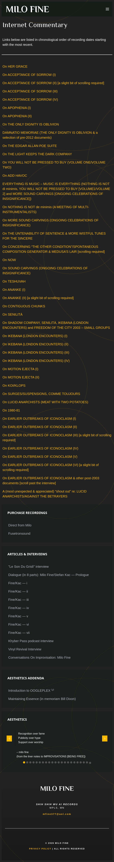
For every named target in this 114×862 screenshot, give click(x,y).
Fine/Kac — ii (18, 591)
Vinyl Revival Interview (24, 649)
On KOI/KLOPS (13, 385)
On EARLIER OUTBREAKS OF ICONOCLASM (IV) (40, 448)
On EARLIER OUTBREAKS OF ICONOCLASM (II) (39, 427)
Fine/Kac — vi (18, 624)
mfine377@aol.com (57, 814)
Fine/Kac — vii (19, 633)
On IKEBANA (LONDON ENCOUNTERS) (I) (34, 336)
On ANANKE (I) (13, 289)
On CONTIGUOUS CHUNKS (23, 306)
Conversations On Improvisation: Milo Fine (39, 657)
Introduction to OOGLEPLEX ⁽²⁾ (31, 690)
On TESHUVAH (13, 281)
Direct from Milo (19, 525)
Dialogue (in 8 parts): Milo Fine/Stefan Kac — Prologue (48, 575)
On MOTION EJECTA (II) (20, 377)
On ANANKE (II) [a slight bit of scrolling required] (38, 298)
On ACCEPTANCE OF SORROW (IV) (30, 99)
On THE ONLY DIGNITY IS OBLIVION (30, 124)
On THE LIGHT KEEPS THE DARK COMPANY (37, 154)
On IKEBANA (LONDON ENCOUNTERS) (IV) (36, 361)
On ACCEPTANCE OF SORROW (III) (30, 91)
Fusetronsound (19, 533)
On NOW (9, 260)
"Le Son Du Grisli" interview (28, 566)
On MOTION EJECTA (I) (20, 369)
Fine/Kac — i (17, 583)
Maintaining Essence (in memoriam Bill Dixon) (42, 699)
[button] (24, 762)
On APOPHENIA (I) (16, 108)
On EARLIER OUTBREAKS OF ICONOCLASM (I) (39, 418)
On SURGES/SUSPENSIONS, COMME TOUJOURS (41, 394)
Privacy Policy (40, 849)
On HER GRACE (14, 66)
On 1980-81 (11, 410)
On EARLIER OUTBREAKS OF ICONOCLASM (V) (39, 456)
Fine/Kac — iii (18, 599)
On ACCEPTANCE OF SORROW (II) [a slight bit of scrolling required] (53, 83)
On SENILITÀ (12, 314)
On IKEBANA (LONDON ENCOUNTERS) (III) (35, 352)
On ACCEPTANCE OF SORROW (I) (29, 75)
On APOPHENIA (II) (17, 116)
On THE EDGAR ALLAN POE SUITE (29, 146)
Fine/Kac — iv (18, 608)
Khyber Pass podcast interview (30, 641)
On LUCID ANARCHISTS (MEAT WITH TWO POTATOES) (45, 402)
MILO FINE (27, 9)
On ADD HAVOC (14, 175)
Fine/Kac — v (18, 616)
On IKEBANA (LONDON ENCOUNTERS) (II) (35, 344)
